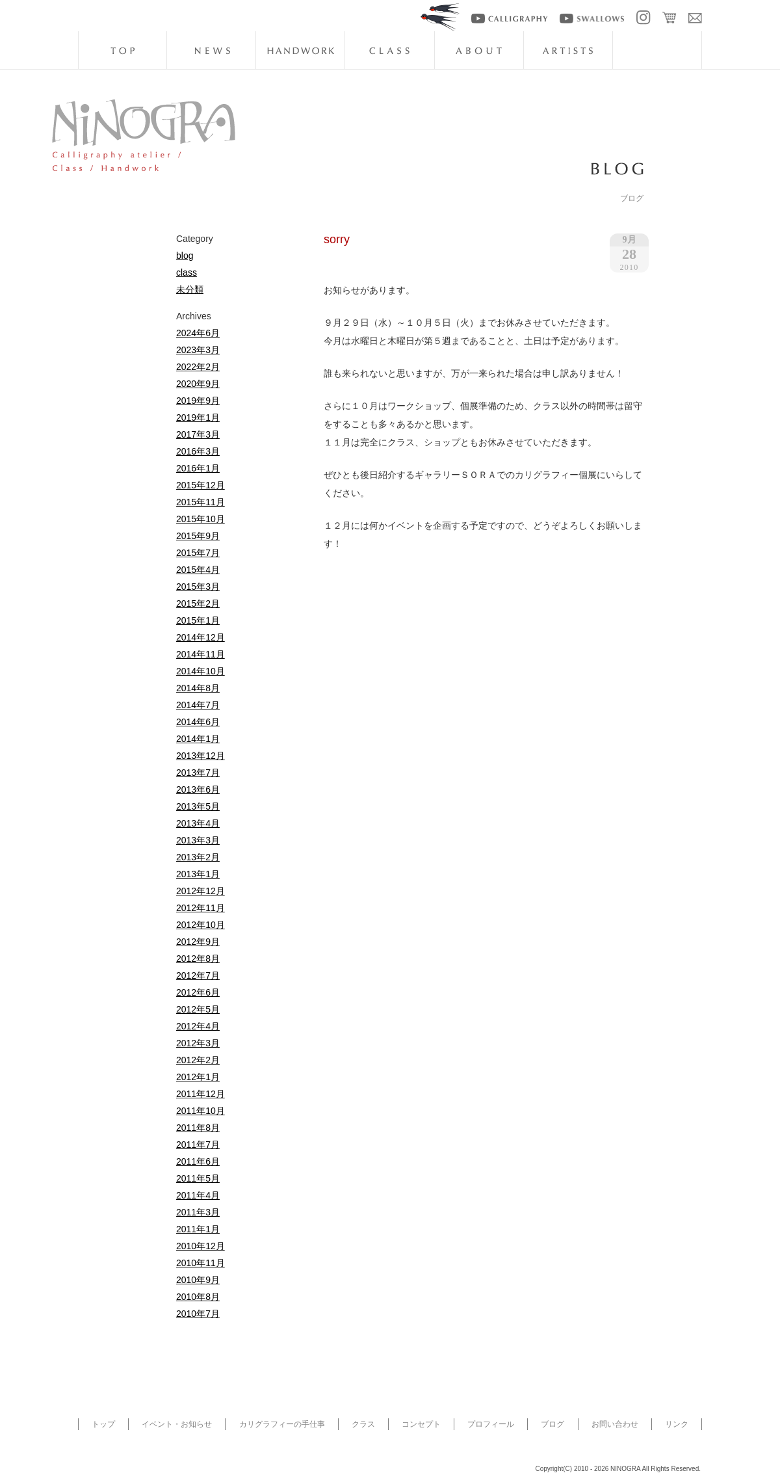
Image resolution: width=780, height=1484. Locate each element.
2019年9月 (198, 400)
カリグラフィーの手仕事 (282, 1424)
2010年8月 (198, 1297)
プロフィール (490, 1424)
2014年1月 (198, 739)
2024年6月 (198, 333)
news (211, 50)
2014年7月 (198, 705)
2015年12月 (200, 485)
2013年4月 (198, 823)
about (479, 50)
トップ (103, 1424)
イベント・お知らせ (177, 1424)
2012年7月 (198, 975)
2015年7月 (198, 553)
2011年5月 (198, 1178)
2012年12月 (200, 891)
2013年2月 (198, 857)
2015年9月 (198, 536)
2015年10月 (200, 519)
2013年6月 (198, 789)
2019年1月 (198, 417)
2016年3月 (198, 451)
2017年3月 (198, 434)
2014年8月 (198, 688)
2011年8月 (198, 1127)
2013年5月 (198, 806)
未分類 (189, 289)
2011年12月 (200, 1094)
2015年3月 (198, 586)
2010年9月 (198, 1280)
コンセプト (421, 1424)
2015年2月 (198, 603)
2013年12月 (200, 755)
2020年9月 (198, 383)
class (389, 50)
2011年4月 (198, 1195)
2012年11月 (200, 908)
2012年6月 (198, 992)
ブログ (552, 1424)
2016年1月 (198, 468)
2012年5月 (198, 1009)
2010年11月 (200, 1263)
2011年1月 (198, 1229)
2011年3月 (198, 1212)
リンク (676, 1424)
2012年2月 (198, 1060)
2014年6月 (198, 722)
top (122, 50)
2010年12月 (200, 1246)
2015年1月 (198, 620)
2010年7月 (198, 1313)
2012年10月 (200, 925)
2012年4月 (198, 1026)
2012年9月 (198, 941)
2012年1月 (198, 1077)
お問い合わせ (615, 1424)
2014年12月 (200, 637)
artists (568, 50)
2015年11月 (200, 502)
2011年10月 (200, 1111)
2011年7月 (198, 1144)
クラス (363, 1424)
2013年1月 (198, 874)
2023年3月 (198, 350)
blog (657, 50)
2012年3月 (198, 1043)
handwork (300, 50)
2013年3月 (198, 840)
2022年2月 (198, 367)
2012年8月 (198, 958)
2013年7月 (198, 772)
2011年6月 (198, 1161)
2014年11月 (200, 654)
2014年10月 (200, 671)
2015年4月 (198, 569)
